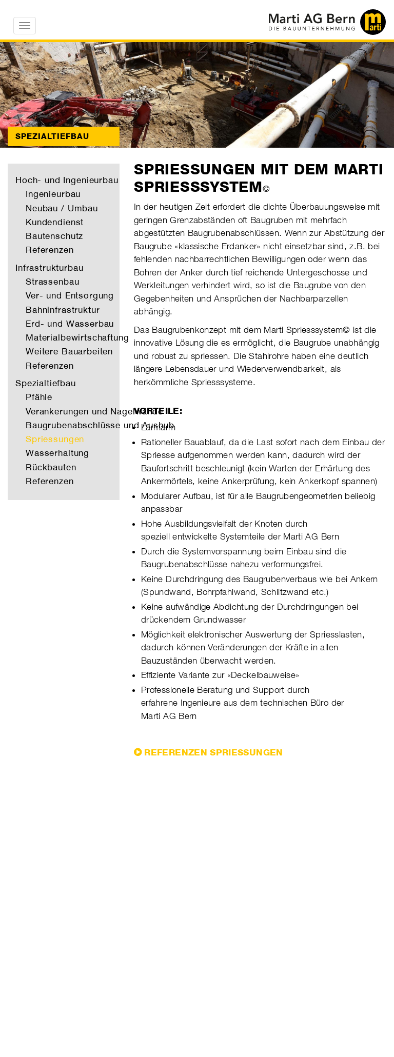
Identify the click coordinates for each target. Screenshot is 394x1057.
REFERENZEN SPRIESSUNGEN (213, 752)
